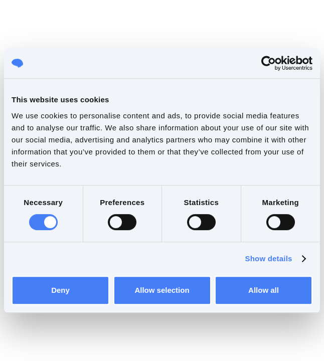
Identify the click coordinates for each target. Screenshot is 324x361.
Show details (268, 258)
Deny (60, 290)
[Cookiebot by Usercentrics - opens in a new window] (268, 63)
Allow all (263, 290)
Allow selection (161, 290)
